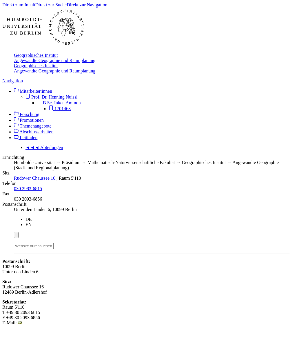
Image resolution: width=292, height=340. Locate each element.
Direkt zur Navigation (87, 4)
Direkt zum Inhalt (18, 4)
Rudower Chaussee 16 (34, 178)
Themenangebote (33, 125)
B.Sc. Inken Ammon (59, 102)
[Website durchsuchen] (34, 246)
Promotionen (29, 120)
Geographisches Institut (36, 55)
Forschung (26, 114)
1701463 (60, 108)
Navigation (12, 80)
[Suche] (57, 245)
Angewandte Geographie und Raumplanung (54, 60)
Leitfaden (25, 137)
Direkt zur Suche (51, 4)
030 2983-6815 (28, 188)
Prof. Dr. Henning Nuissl (51, 96)
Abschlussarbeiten (33, 131)
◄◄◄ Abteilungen (44, 147)
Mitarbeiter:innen (33, 91)
